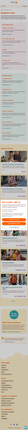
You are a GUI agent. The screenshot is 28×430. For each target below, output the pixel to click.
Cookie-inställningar (14, 227)
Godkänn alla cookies (14, 219)
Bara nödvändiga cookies (14, 223)
